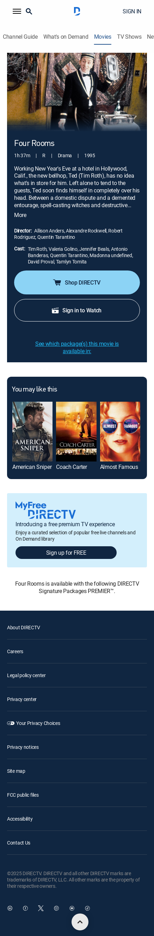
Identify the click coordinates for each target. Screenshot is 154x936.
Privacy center (22, 699)
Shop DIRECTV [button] (76, 282)
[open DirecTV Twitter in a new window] (41, 908)
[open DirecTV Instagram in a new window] (56, 908)
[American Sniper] (32, 432)
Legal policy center (26, 675)
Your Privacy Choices (38, 723)
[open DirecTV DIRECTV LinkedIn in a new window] (10, 908)
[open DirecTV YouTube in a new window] (72, 908)
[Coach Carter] (76, 432)
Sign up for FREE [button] (66, 552)
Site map (16, 771)
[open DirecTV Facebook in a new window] (25, 908)
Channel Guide (20, 36)
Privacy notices (23, 747)
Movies (102, 36)
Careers (15, 651)
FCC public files (23, 794)
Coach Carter (71, 467)
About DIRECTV (23, 627)
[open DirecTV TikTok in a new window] (87, 908)
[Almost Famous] (120, 432)
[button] (17, 11)
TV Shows (129, 36)
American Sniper (31, 467)
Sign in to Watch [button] (76, 310)
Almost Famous (119, 467)
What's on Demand (65, 36)
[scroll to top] (80, 921)
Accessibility (19, 818)
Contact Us (18, 842)
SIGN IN (132, 11)
